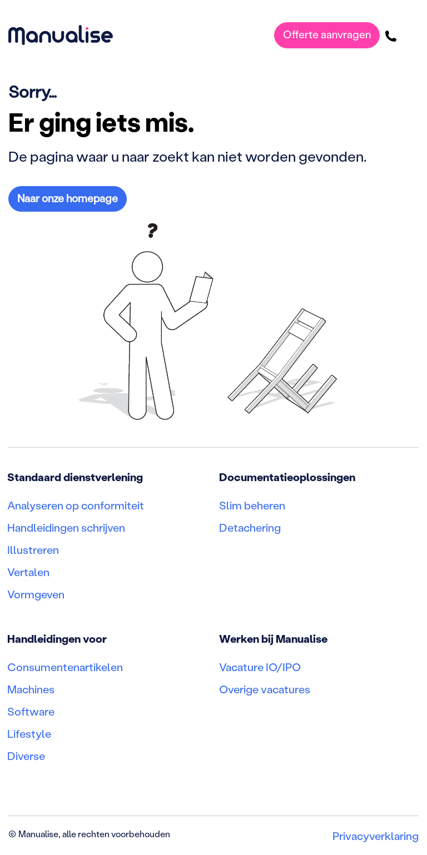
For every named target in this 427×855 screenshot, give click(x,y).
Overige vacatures (264, 689)
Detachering (250, 527)
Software (30, 711)
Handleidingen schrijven (66, 527)
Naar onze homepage (67, 198)
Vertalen (28, 571)
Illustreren (33, 549)
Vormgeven (35, 594)
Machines (30, 689)
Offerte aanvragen (327, 34)
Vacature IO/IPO (260, 666)
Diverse (26, 755)
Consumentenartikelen (65, 666)
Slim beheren (252, 505)
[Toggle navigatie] (411, 35)
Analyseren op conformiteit (75, 505)
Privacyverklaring (375, 835)
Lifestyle (29, 733)
